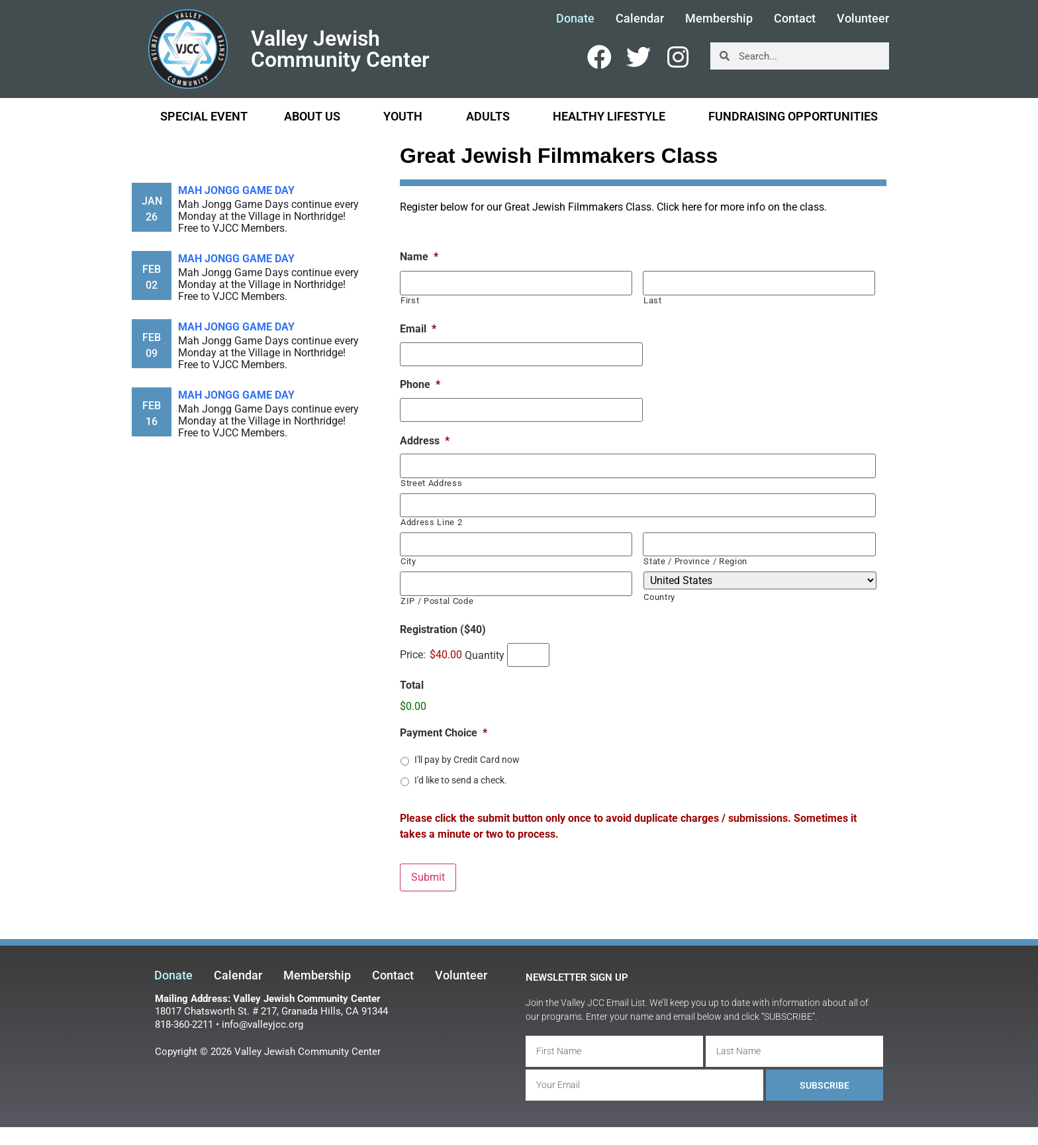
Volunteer (863, 19)
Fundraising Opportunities (793, 116)
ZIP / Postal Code (437, 599)
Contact (795, 19)
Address (424, 440)
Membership (719, 19)
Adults (491, 116)
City (408, 560)
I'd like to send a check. (460, 778)
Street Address (431, 481)
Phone (420, 384)
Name (419, 256)
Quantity (484, 653)
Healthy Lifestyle (612, 116)
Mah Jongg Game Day (236, 190)
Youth (406, 116)
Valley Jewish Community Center (340, 49)
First (410, 299)
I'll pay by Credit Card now (467, 757)
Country (659, 595)
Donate (575, 19)
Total (412, 683)
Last (652, 299)
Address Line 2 (431, 521)
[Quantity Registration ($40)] (528, 653)
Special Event (204, 116)
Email (418, 329)
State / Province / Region (695, 560)
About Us (315, 116)
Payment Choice (443, 731)
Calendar (640, 19)
